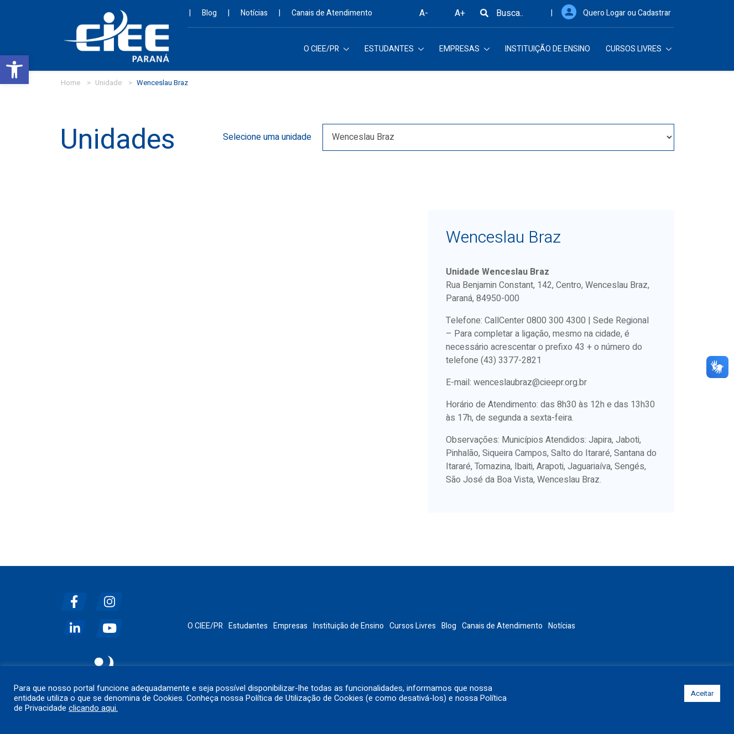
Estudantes (248, 626)
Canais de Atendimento (331, 17)
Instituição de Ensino (348, 626)
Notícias (254, 17)
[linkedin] (76, 623)
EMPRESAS (464, 53)
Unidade (108, 82)
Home (70, 82)
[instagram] (112, 597)
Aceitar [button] (702, 693)
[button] (14, 69)
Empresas (290, 626)
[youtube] (112, 623)
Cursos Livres (412, 626)
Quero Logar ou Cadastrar (627, 17)
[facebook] (76, 597)
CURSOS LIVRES (638, 53)
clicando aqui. (93, 709)
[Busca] (484, 17)
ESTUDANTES (394, 53)
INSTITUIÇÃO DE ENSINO (547, 53)
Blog (209, 17)
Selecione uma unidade (267, 137)
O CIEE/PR (326, 53)
